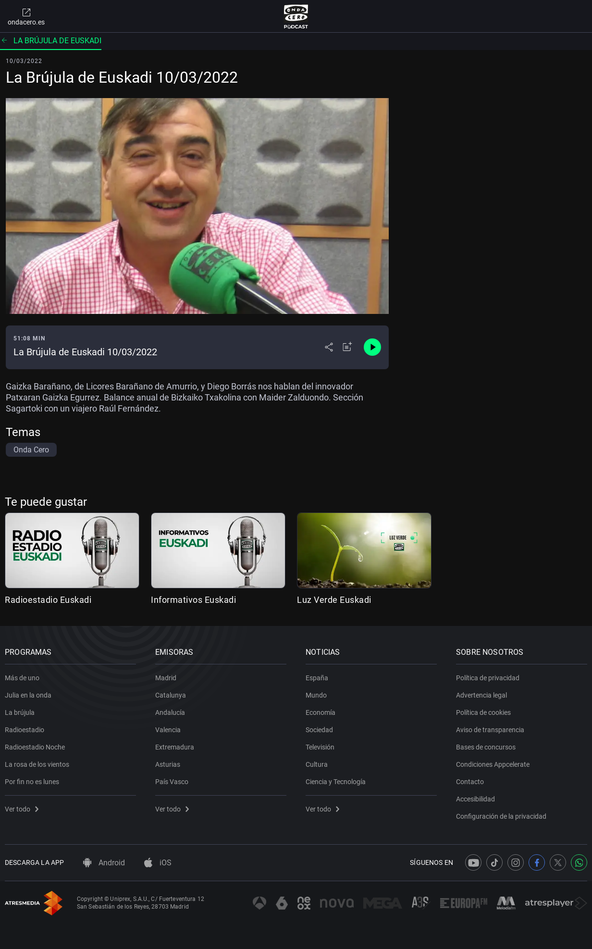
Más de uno (22, 678)
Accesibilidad (475, 799)
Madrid (165, 678)
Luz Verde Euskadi (334, 600)
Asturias (167, 764)
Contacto (470, 782)
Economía (320, 712)
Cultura (317, 764)
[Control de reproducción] (372, 347)
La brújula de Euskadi (50, 40)
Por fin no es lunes (32, 782)
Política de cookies (483, 712)
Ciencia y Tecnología (336, 782)
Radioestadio (24, 730)
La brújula (20, 712)
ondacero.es (26, 16)
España (317, 678)
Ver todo (21, 809)
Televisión (320, 747)
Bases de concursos (486, 747)
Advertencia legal (481, 695)
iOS (158, 862)
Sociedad (319, 730)
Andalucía (170, 712)
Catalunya (170, 695)
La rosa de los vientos (37, 764)
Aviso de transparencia (490, 730)
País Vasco (171, 782)
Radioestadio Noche (35, 747)
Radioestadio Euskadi (48, 600)
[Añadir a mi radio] (347, 347)
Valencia (168, 730)
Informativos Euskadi (193, 600)
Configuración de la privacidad (501, 816)
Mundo (316, 695)
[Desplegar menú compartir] (329, 347)
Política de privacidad (487, 678)
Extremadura (174, 747)
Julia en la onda (28, 695)
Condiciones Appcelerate (493, 764)
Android (104, 862)
